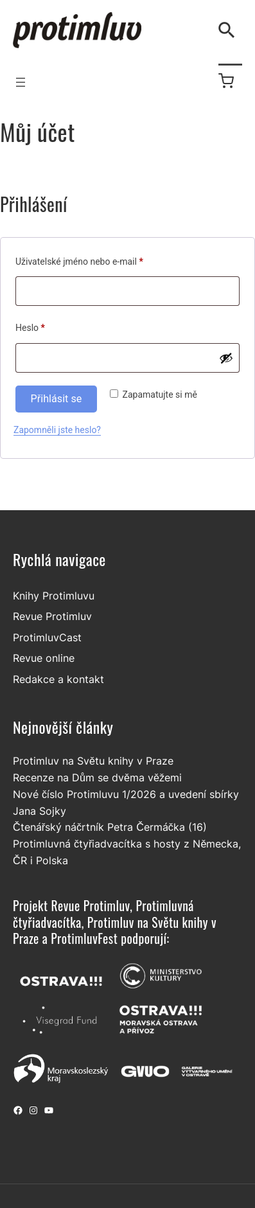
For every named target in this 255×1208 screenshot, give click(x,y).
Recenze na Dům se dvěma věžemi (97, 777)
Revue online (44, 658)
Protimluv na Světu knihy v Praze (93, 760)
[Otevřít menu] (20, 82)
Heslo (45, 326)
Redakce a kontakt (58, 679)
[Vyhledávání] (229, 30)
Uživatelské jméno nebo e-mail (94, 260)
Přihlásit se (56, 399)
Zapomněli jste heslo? (57, 430)
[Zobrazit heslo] (226, 358)
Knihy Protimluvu (53, 595)
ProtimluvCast (47, 637)
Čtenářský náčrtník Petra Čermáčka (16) (110, 827)
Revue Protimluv (52, 616)
